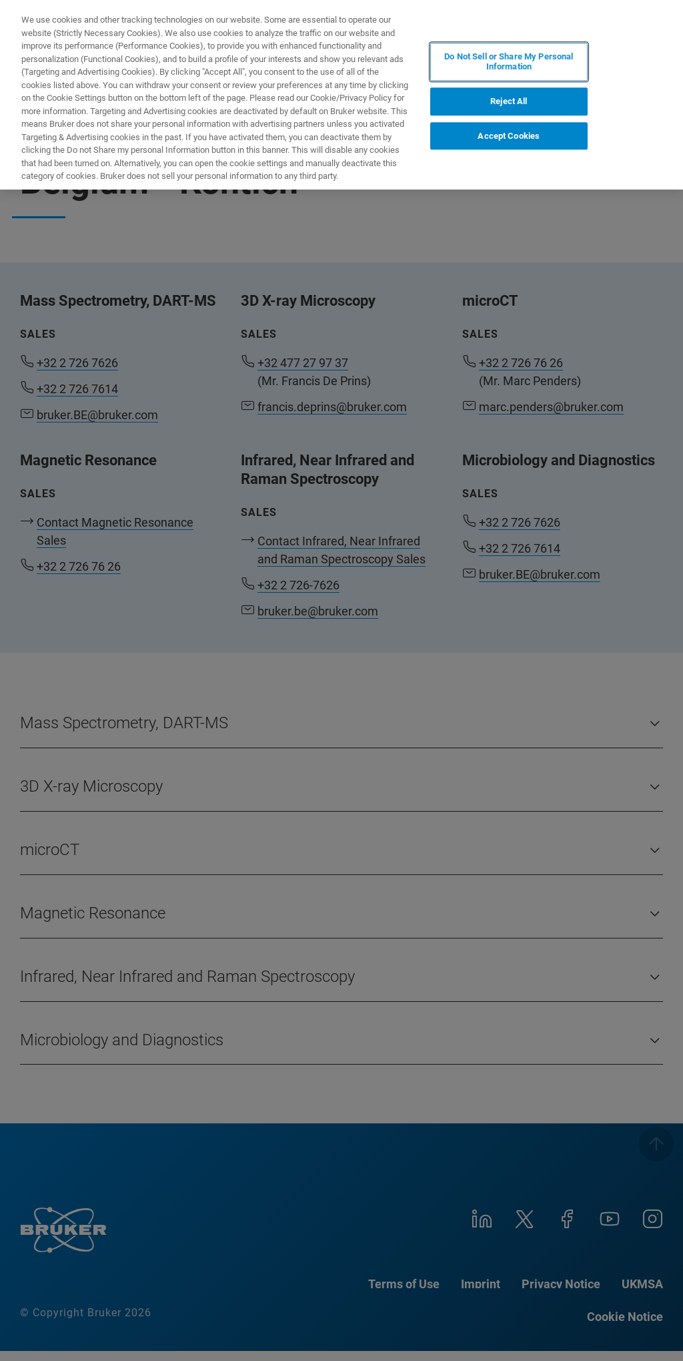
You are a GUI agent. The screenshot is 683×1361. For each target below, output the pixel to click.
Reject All (508, 101)
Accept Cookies (509, 136)
